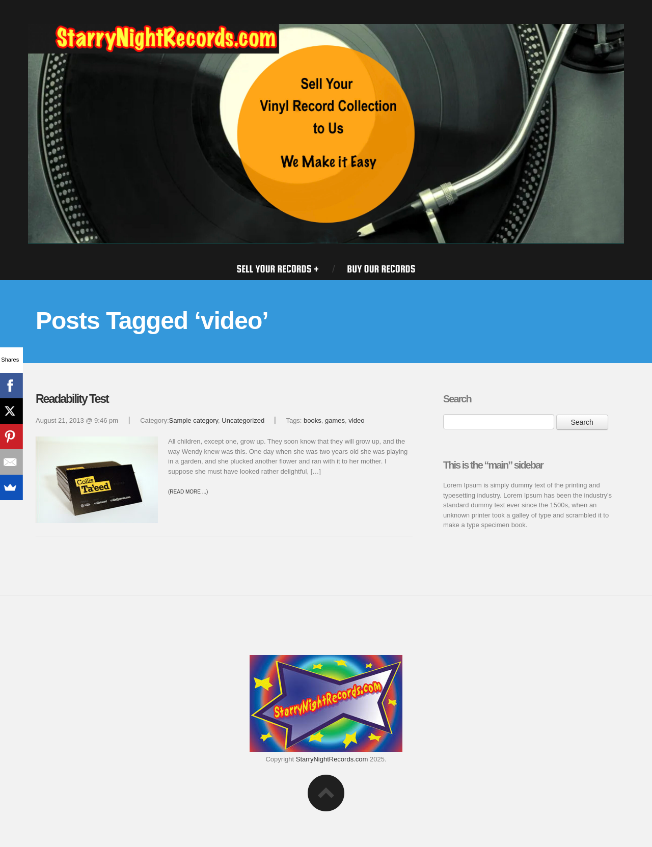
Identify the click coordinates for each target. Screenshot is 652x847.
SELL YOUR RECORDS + (278, 269)
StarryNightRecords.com (332, 759)
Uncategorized (243, 420)
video (356, 420)
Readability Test (72, 398)
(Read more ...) (188, 492)
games (335, 420)
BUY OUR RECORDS (381, 269)
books (312, 420)
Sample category (194, 420)
